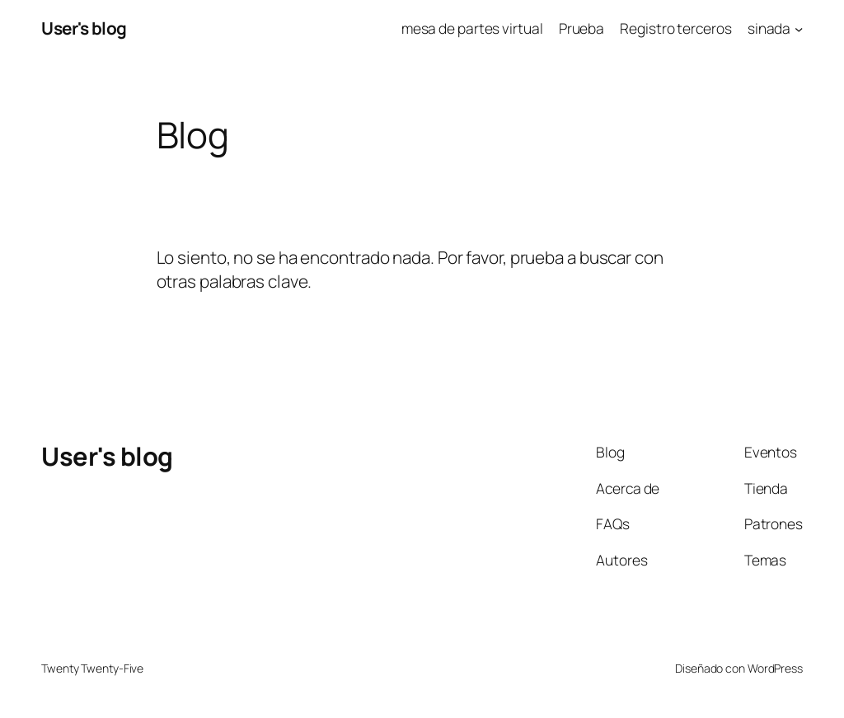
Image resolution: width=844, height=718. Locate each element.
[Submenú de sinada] (799, 28)
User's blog (84, 28)
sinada (769, 28)
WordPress (775, 668)
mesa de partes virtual (472, 28)
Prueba (581, 28)
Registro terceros (675, 28)
